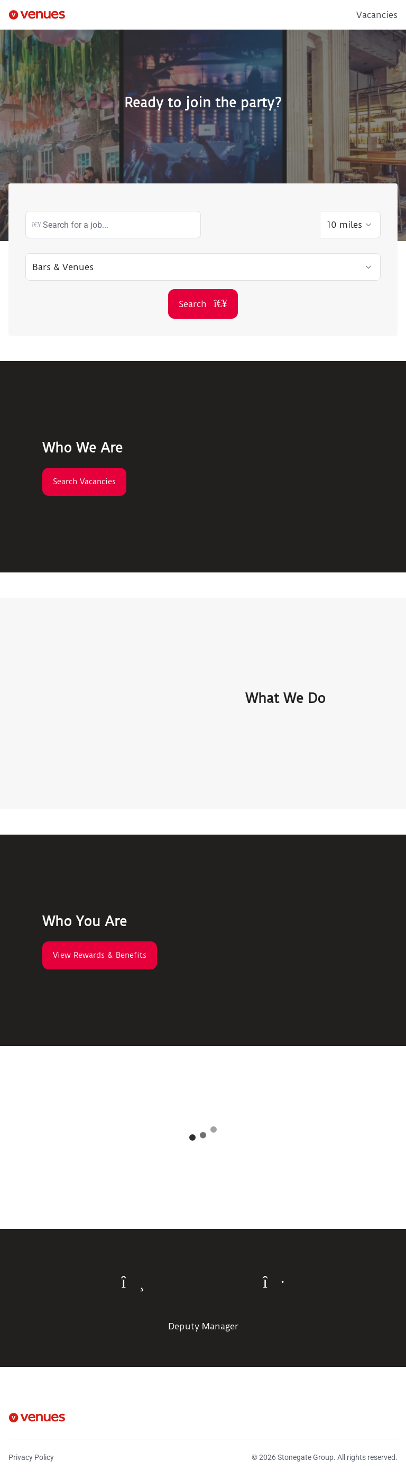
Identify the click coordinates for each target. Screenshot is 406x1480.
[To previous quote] (133, 1282)
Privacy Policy (31, 1457)
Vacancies (377, 15)
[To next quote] (273, 1282)
